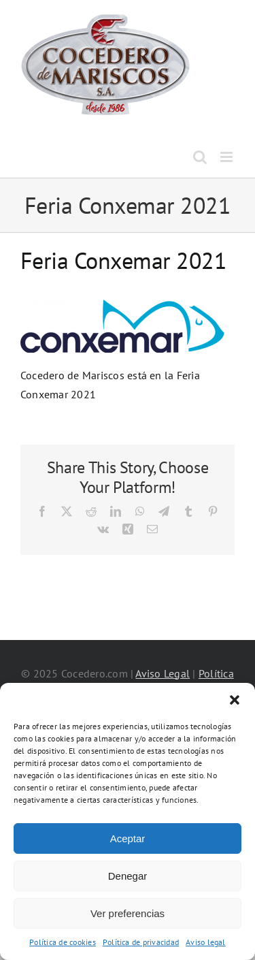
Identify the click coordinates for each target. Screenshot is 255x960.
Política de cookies (62, 942)
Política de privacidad (141, 942)
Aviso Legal (162, 673)
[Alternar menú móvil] (227, 157)
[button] (234, 700)
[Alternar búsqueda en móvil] (200, 157)
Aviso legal (206, 942)
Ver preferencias (127, 913)
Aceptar (128, 838)
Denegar (128, 876)
